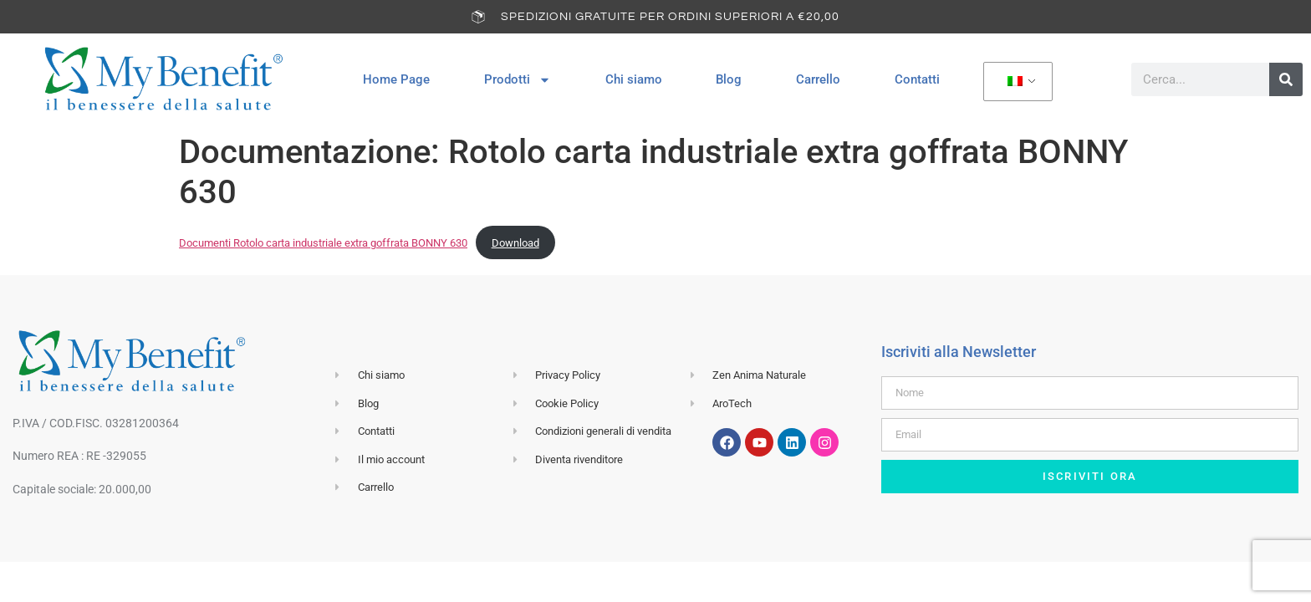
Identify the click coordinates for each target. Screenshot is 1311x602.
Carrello (818, 79)
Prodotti (517, 79)
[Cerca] (1286, 79)
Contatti (917, 79)
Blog (729, 79)
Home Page (396, 79)
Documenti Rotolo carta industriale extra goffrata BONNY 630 (323, 243)
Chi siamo (633, 79)
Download (515, 243)
